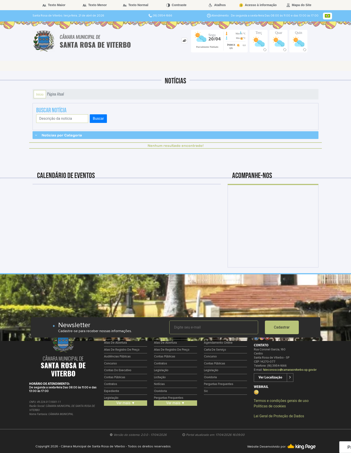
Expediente (111, 391)
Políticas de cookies (270, 406)
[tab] (184, 40)
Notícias (159, 384)
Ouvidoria (160, 391)
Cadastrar (282, 327)
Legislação (111, 398)
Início (39, 94)
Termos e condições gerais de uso (281, 401)
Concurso (110, 363)
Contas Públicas (114, 377)
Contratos (110, 384)
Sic (206, 391)
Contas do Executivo (117, 370)
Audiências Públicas (117, 356)
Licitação (160, 377)
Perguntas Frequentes (168, 398)
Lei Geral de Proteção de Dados (279, 416)
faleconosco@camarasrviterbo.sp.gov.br (289, 370)
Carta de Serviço (215, 349)
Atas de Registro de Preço (121, 349)
